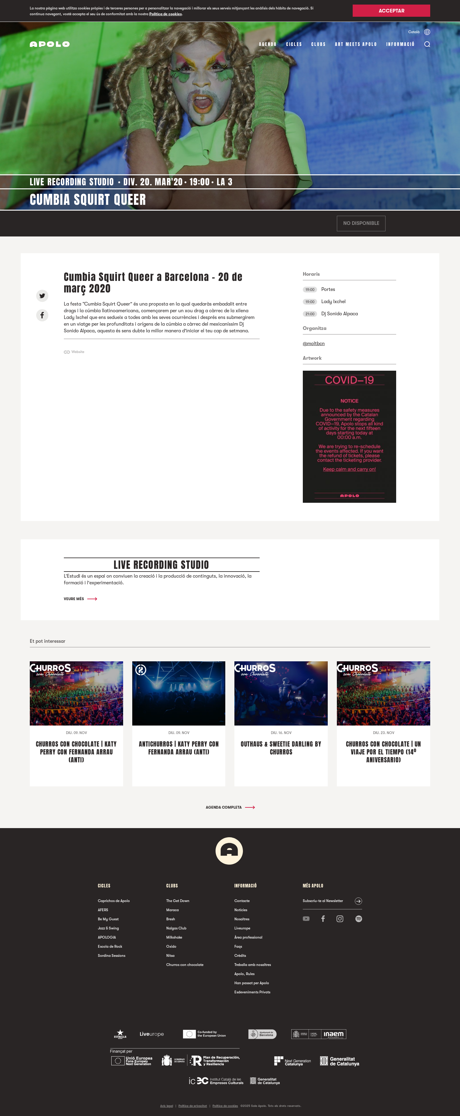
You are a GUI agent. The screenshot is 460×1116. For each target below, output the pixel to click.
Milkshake (174, 937)
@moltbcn (314, 343)
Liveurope (242, 928)
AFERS (103, 910)
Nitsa (170, 955)
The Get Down (177, 900)
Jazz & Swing (108, 928)
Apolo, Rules (244, 973)
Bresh (170, 919)
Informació (400, 44)
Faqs (238, 946)
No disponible (361, 223)
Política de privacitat (192, 1105)
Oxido (171, 946)
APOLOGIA (107, 937)
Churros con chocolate (184, 964)
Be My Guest (108, 919)
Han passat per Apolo (251, 983)
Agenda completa (230, 807)
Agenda (268, 44)
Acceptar (391, 11)
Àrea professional (248, 937)
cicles (294, 44)
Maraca (172, 910)
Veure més (80, 598)
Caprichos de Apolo (114, 900)
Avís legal (166, 1105)
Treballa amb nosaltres (252, 964)
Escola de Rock (110, 946)
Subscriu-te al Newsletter (323, 900)
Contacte (242, 900)
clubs (318, 44)
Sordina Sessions (111, 955)
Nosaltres (241, 919)
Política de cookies (165, 14)
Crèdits (240, 955)
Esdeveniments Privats (252, 992)
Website (77, 352)
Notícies (240, 910)
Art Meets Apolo (356, 44)
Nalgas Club (176, 928)
